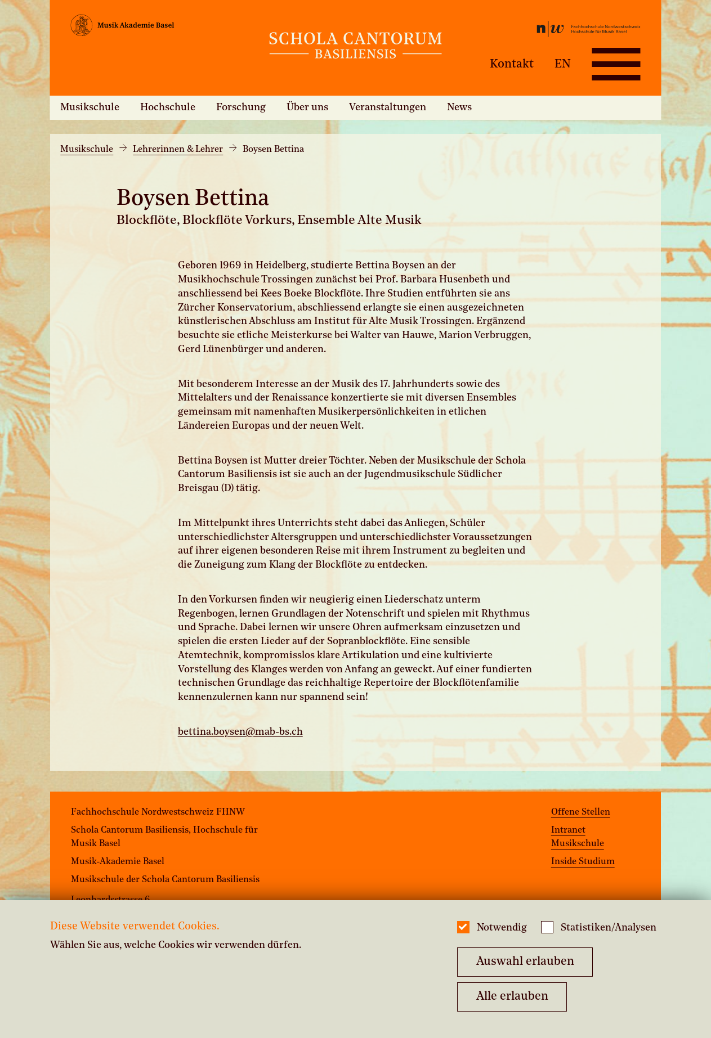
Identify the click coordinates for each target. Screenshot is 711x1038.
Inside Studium (583, 861)
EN (563, 64)
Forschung (241, 107)
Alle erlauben (512, 997)
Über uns (307, 107)
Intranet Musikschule (577, 837)
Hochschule (167, 107)
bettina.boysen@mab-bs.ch (240, 732)
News (459, 107)
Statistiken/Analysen (608, 928)
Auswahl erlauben (525, 962)
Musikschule (89, 107)
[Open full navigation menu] (616, 64)
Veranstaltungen (387, 107)
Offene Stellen (580, 812)
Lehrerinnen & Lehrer (178, 149)
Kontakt (512, 64)
